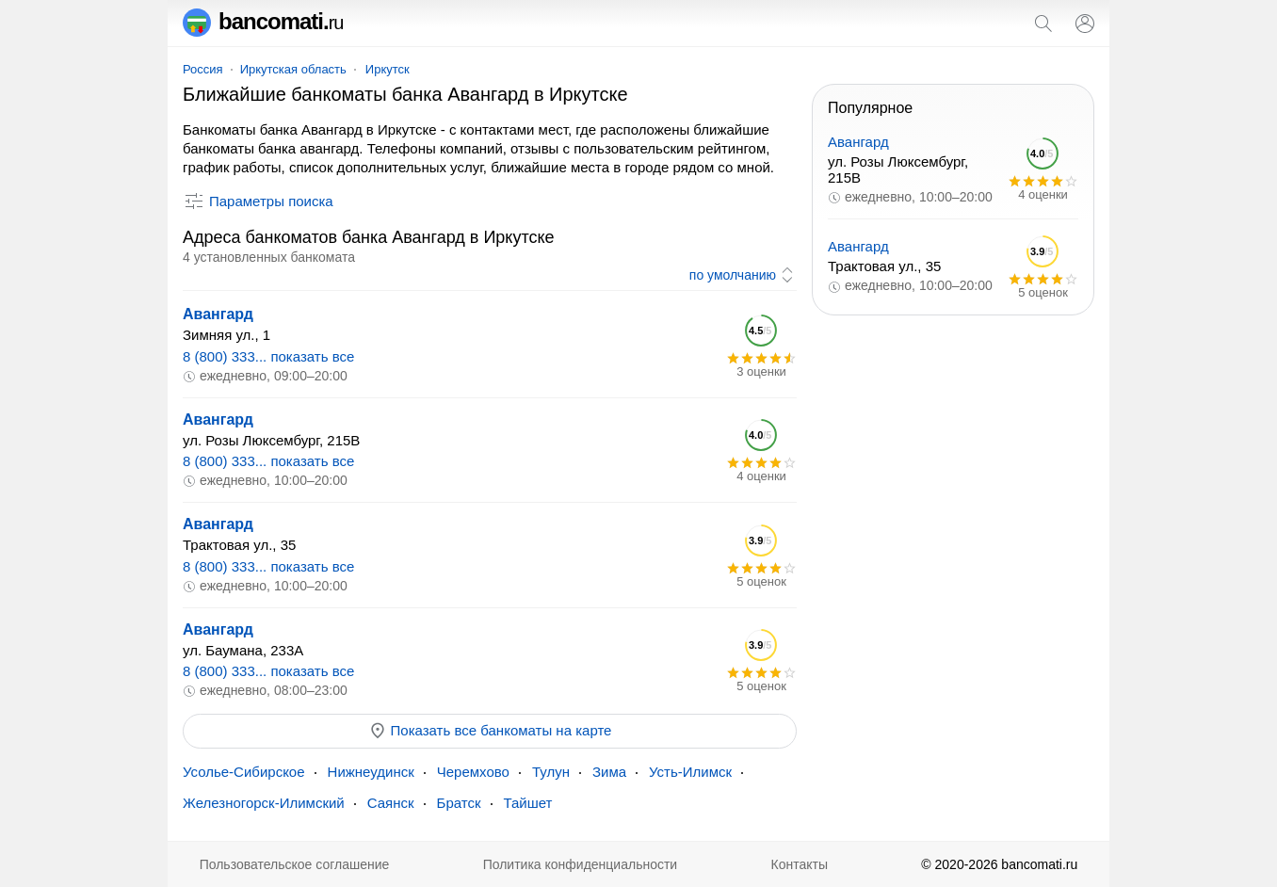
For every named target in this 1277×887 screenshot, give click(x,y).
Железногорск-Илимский (264, 803)
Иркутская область (293, 69)
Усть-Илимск (690, 772)
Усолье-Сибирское (244, 772)
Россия (203, 69)
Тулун (551, 772)
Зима (609, 772)
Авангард (218, 314)
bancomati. (263, 21)
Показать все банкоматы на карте (490, 730)
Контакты (799, 864)
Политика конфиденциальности (580, 864)
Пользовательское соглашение (295, 864)
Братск (459, 803)
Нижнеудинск (371, 772)
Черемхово (473, 772)
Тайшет (528, 803)
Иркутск (387, 69)
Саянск (390, 803)
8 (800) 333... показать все (268, 356)
